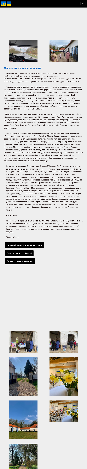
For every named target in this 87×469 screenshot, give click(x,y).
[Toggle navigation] (83, 3)
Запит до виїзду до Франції (19, 253)
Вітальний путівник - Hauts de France (24, 245)
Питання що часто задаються (20, 261)
